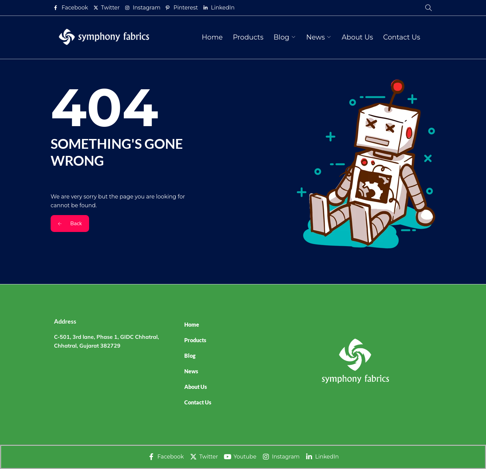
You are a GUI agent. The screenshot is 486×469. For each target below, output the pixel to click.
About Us (357, 37)
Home (212, 37)
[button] (240, 356)
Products (248, 37)
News (315, 37)
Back (70, 223)
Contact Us (401, 37)
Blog (281, 37)
